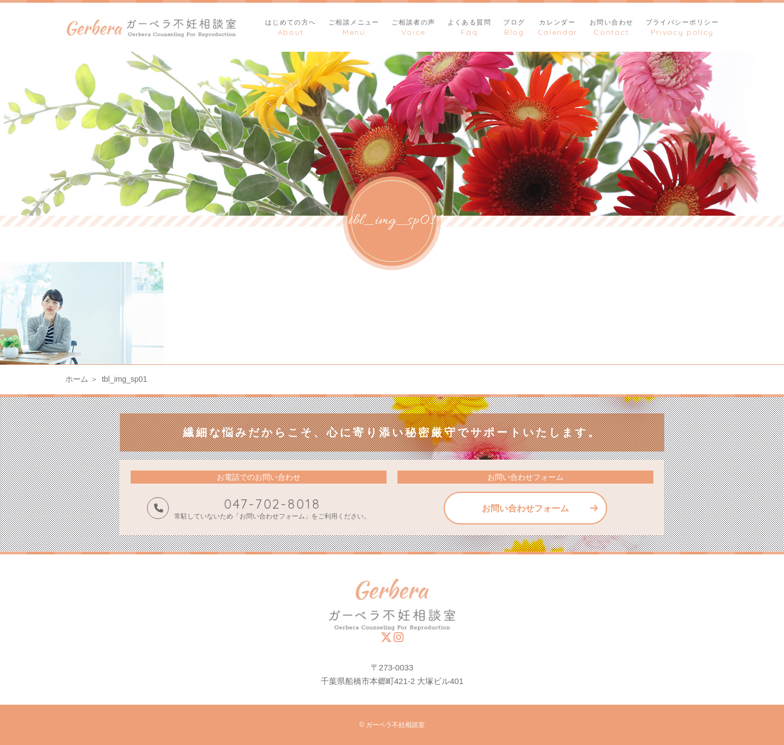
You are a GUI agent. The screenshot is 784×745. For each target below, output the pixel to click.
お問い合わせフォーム (525, 508)
